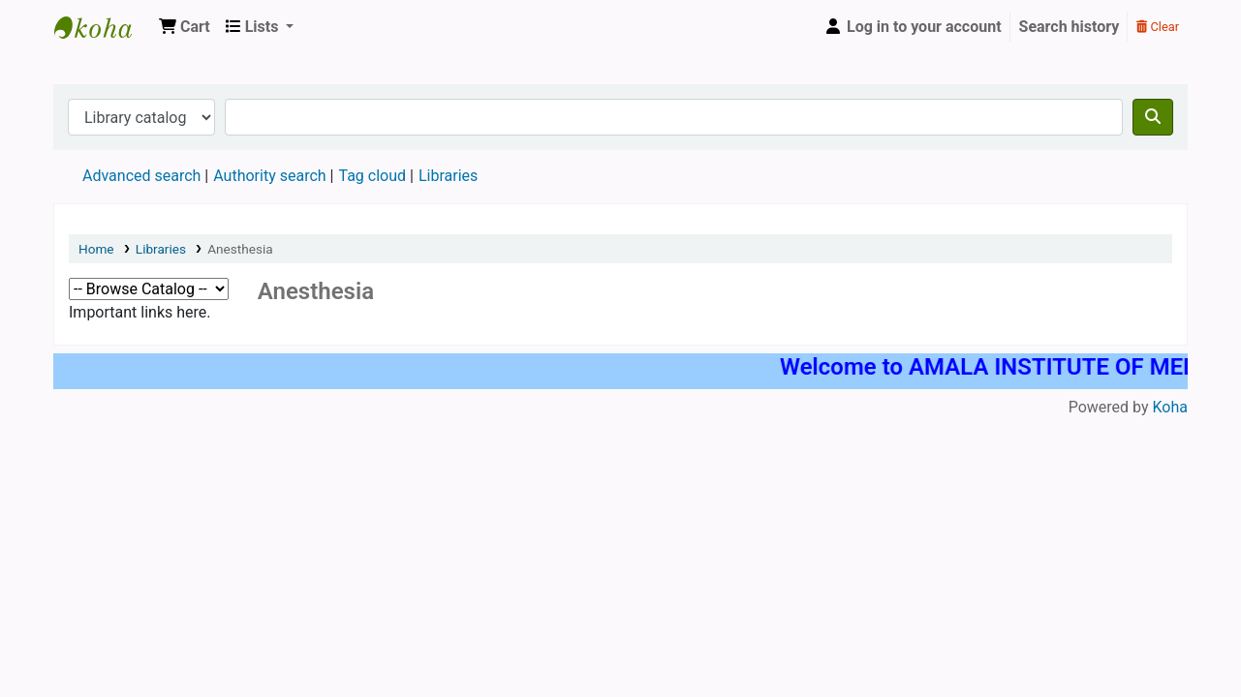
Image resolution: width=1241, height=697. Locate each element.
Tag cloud (372, 176)
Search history (1069, 26)
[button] (184, 27)
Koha (1170, 407)
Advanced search (141, 176)
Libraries (161, 249)
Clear (1157, 26)
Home (96, 249)
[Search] (1152, 117)
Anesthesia (239, 249)
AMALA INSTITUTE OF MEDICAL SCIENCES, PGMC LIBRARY (102, 27)
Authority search (269, 176)
